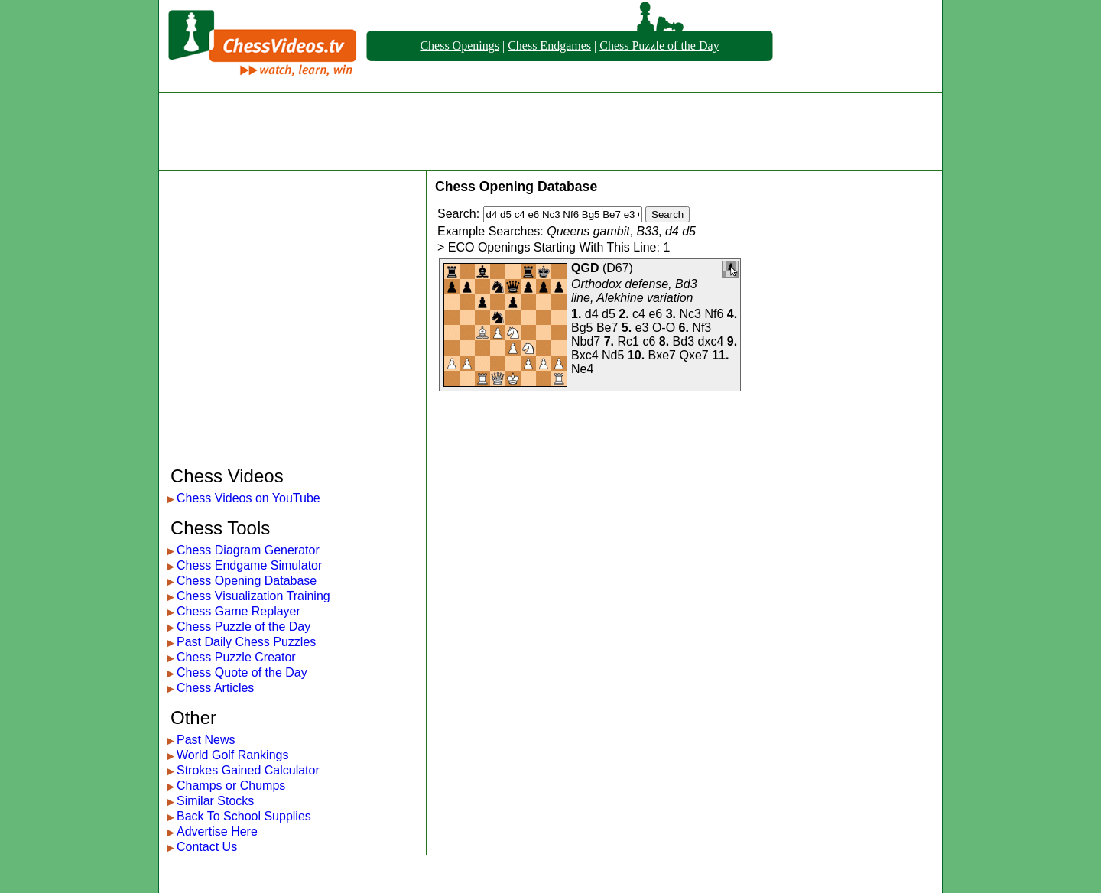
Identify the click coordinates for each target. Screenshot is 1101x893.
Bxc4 (585, 355)
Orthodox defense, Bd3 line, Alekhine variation (634, 291)
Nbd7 (585, 341)
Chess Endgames (549, 45)
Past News (206, 739)
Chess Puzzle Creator (236, 657)
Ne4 (582, 368)
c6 (648, 341)
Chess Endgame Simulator (249, 565)
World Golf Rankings (232, 754)
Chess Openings (459, 45)
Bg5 (582, 327)
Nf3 (701, 327)
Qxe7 (693, 355)
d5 (608, 313)
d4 (592, 313)
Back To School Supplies (244, 816)
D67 (617, 267)
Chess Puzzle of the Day (659, 45)
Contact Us (207, 846)
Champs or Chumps (231, 785)
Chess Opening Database (247, 580)
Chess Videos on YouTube (248, 498)
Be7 (607, 327)
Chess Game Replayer (238, 611)
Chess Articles (215, 687)
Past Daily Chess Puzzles (246, 641)
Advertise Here (217, 831)
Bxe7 (662, 355)
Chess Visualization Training (253, 595)
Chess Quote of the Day (242, 672)
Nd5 (613, 355)
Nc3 (690, 313)
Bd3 (683, 341)
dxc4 (710, 341)
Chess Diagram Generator (248, 550)
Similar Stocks (215, 800)
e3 (642, 327)
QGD (585, 267)
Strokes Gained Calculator (248, 770)
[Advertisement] (550, 131)
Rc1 (628, 341)
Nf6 (713, 313)
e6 (655, 313)
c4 (638, 313)
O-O (663, 327)
